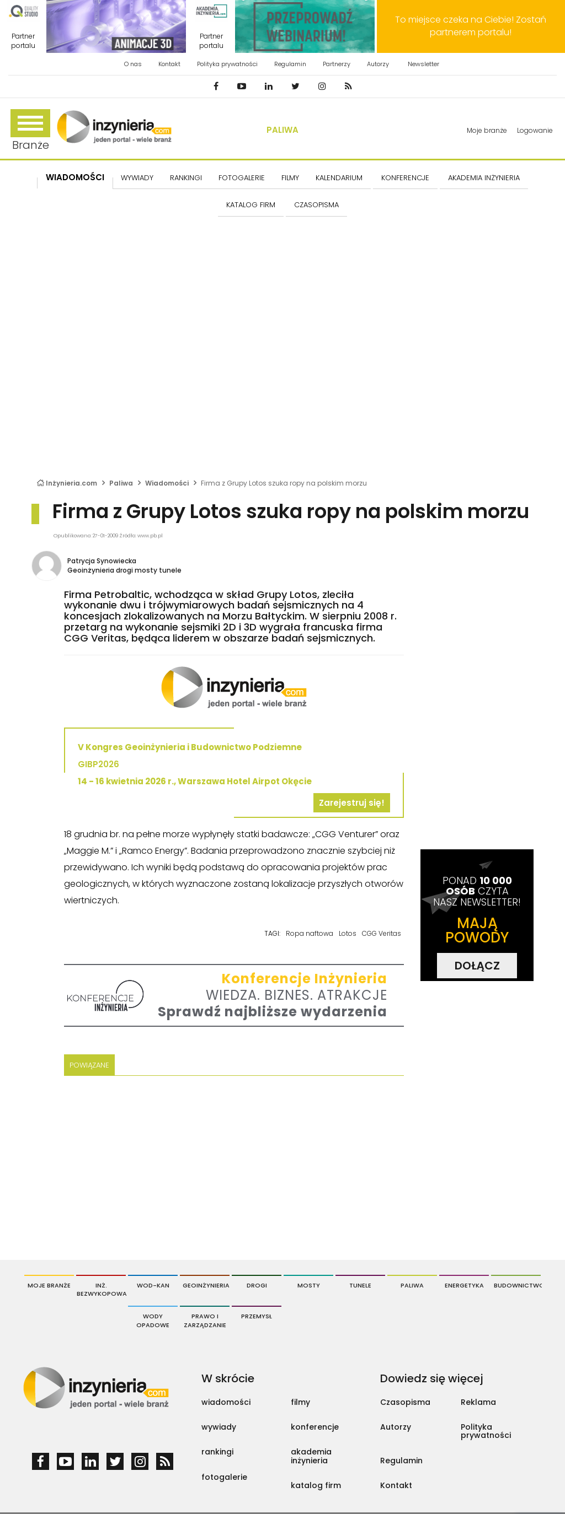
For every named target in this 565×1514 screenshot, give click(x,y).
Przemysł (256, 1316)
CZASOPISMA (316, 205)
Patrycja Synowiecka (101, 560)
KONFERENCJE (405, 178)
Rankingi (186, 178)
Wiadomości (75, 177)
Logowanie (535, 130)
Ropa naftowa (309, 933)
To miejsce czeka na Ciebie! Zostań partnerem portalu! (470, 26)
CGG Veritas (381, 933)
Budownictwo (517, 1285)
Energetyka (464, 1285)
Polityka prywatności (227, 64)
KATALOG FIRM (250, 205)
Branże (30, 131)
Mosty (308, 1285)
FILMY (290, 178)
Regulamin (290, 64)
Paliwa (282, 130)
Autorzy (378, 64)
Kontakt (169, 64)
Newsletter (423, 64)
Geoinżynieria (206, 1285)
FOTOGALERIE (241, 178)
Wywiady (137, 178)
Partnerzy (336, 64)
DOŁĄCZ (477, 965)
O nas (133, 64)
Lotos (347, 933)
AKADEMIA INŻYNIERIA (484, 178)
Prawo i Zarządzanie (205, 1320)
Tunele (360, 1285)
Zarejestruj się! (352, 803)
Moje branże (487, 130)
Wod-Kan (153, 1285)
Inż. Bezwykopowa (101, 1290)
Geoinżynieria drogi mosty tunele (124, 570)
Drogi (257, 1285)
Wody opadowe (152, 1320)
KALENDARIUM (339, 178)
